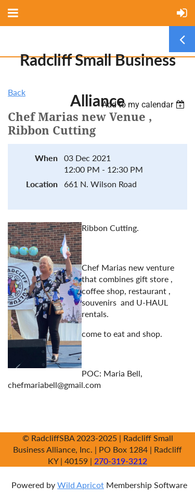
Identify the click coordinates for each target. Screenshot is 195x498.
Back (16, 92)
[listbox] (144, 104)
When (46, 158)
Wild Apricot (80, 485)
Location (42, 184)
